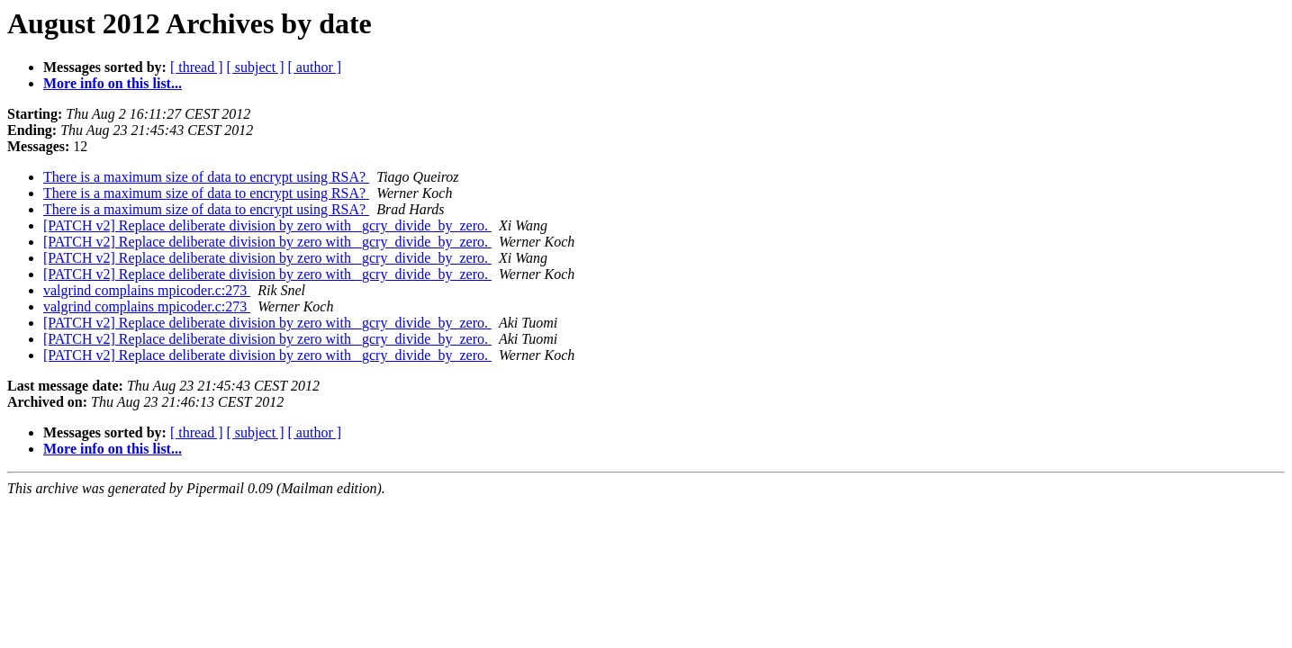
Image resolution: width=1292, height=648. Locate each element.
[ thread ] (196, 67)
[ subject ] (256, 67)
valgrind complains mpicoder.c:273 (146, 290)
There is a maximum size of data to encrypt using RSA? (206, 176)
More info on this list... (112, 83)
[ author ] (315, 67)
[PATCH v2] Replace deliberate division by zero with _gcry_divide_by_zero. (267, 225)
